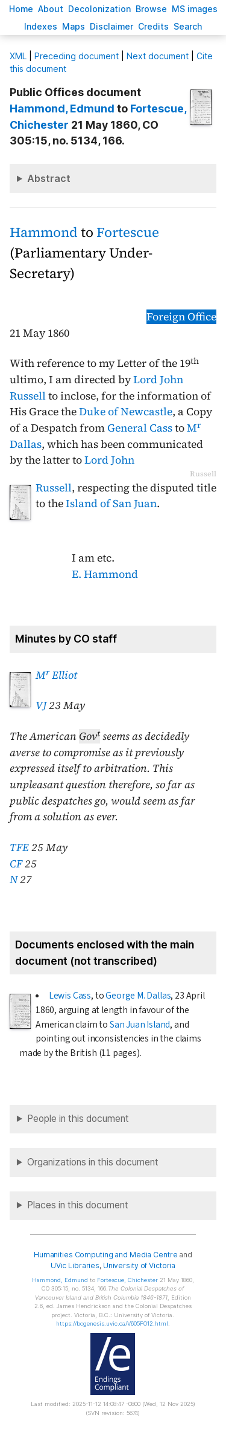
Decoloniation (99, 9)
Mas (73, 26)
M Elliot (56, 675)
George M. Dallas (138, 995)
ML (18, 56)
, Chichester (127, 1280)
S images (195, 9)
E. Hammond (105, 574)
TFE (19, 847)
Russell (54, 488)
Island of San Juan (111, 503)
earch (188, 26)
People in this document (78, 1118)
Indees (40, 26)
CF (16, 864)
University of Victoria (139, 1265)
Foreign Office (181, 316)
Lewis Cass (70, 995)
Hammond (44, 232)
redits (153, 26)
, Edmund (62, 108)
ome (21, 9)
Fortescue (127, 232)
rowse (151, 9)
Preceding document (76, 56)
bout (50, 9)
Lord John (109, 460)
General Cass (139, 428)
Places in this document (77, 1205)
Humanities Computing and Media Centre (106, 1254)
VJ (41, 705)
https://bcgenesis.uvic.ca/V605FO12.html (112, 1323)
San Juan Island (140, 1024)
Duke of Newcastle (125, 411)
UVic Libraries (75, 1265)
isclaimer (111, 26)
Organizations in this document (93, 1162)
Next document (158, 56)
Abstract (49, 178)
